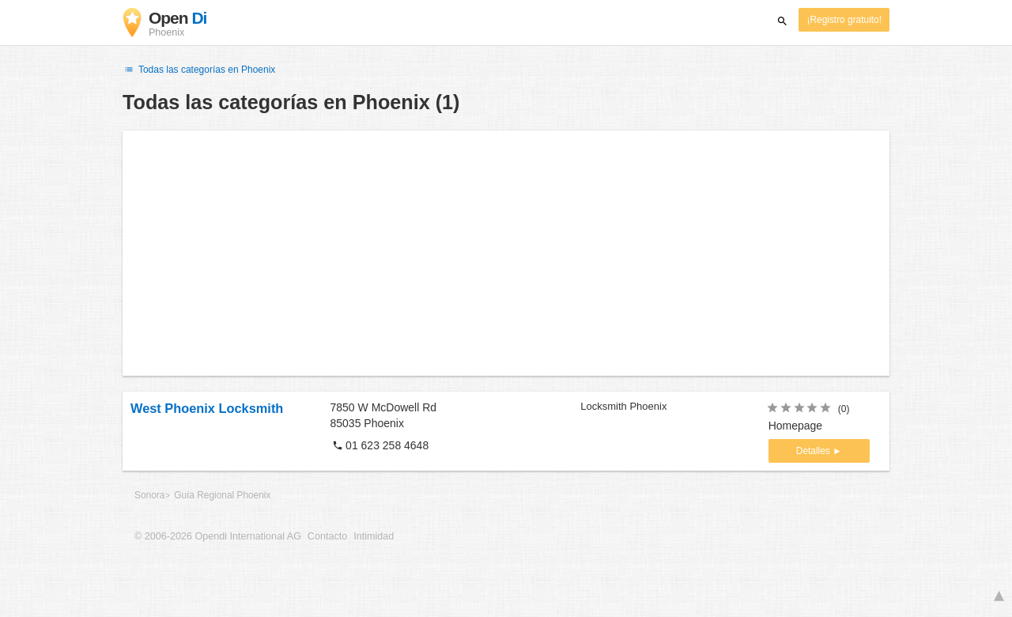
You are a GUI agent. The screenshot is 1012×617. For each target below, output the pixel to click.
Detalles (814, 450)
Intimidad (373, 536)
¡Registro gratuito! (844, 19)
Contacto (327, 536)
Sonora (149, 495)
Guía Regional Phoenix (222, 495)
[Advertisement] (506, 253)
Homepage (795, 425)
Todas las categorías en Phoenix (199, 69)
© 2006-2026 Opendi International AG (217, 536)
